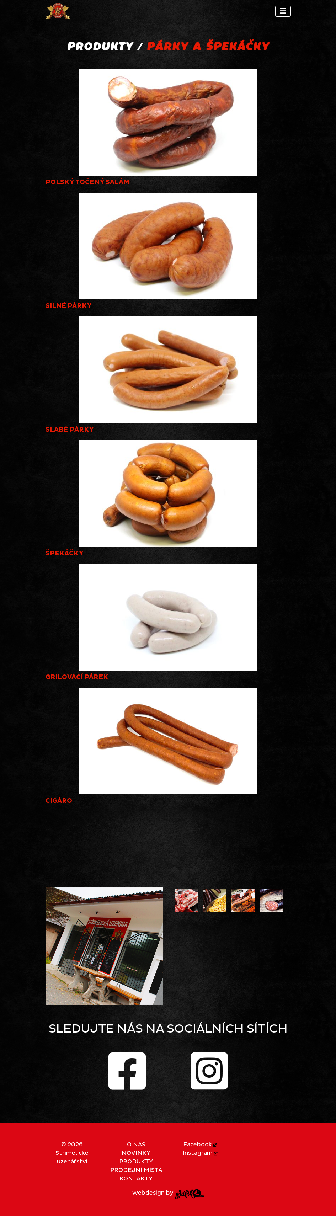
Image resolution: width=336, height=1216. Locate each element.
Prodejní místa (136, 1170)
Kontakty (136, 1178)
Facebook (200, 1144)
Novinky (136, 1153)
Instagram (200, 1153)
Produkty (136, 1161)
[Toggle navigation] (283, 11)
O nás (136, 1144)
